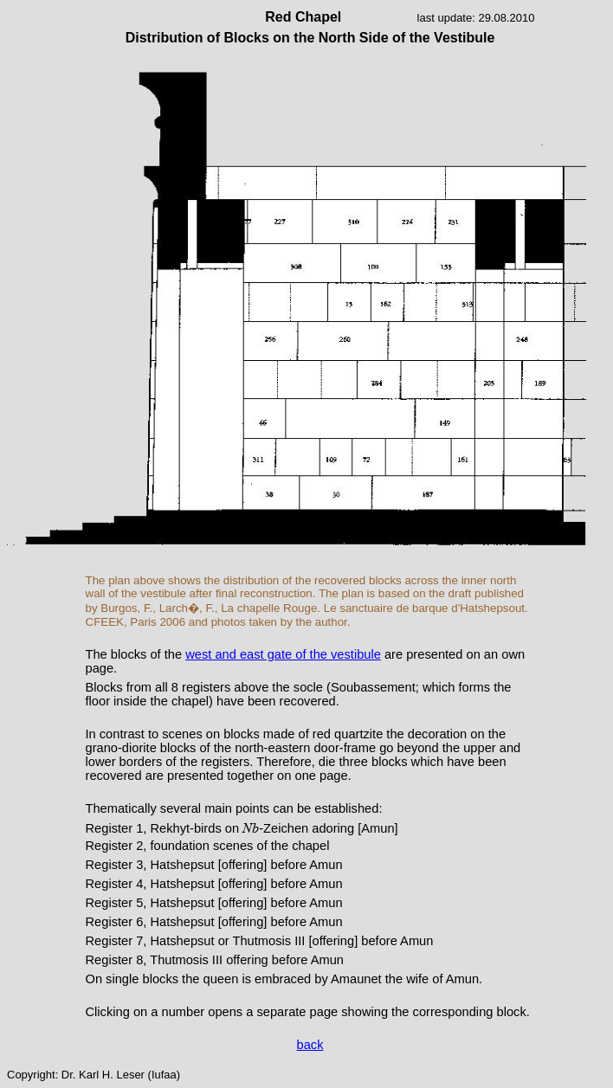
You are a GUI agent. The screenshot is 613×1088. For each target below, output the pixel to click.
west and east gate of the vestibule (283, 654)
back (310, 1045)
